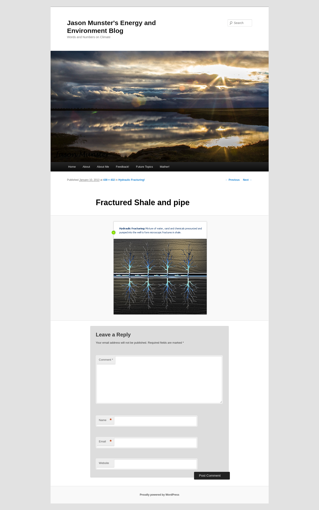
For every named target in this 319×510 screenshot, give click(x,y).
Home (72, 166)
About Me (103, 166)
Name (105, 420)
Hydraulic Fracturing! (131, 179)
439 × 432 (109, 179)
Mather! (164, 166)
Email (105, 441)
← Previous (232, 179)
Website (104, 463)
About (86, 166)
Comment (106, 359)
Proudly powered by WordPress (159, 494)
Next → (247, 179)
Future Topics (144, 166)
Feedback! (122, 166)
